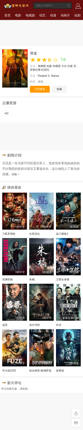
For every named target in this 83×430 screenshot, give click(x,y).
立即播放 (40, 89)
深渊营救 (7, 279)
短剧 (77, 15)
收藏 (59, 89)
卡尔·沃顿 (67, 66)
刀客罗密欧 (8, 233)
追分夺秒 (34, 324)
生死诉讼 (34, 233)
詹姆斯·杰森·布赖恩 (49, 66)
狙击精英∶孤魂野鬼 (40, 370)
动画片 (65, 15)
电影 (18, 15)
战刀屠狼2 (62, 233)
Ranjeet (42, 75)
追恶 (5, 324)
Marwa (55, 75)
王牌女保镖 (62, 279)
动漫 (53, 15)
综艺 (42, 15)
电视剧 (30, 15)
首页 (7, 15)
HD (6, 113)
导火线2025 (9, 370)
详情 (16, 174)
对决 (58, 324)
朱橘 (32, 279)
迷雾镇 (60, 370)
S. (49, 75)
